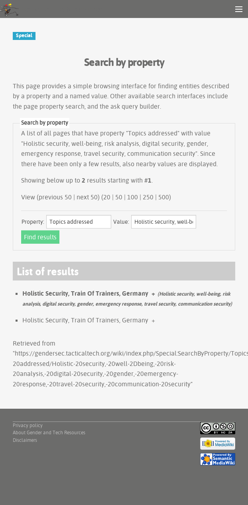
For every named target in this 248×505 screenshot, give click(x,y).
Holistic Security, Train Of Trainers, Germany (85, 293)
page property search (54, 106)
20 (106, 197)
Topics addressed (152, 133)
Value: (121, 221)
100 (132, 197)
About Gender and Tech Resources (49, 432)
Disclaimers (25, 440)
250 (148, 197)
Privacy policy (28, 425)
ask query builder (135, 106)
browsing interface (120, 86)
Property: (33, 221)
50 (118, 197)
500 (163, 197)
